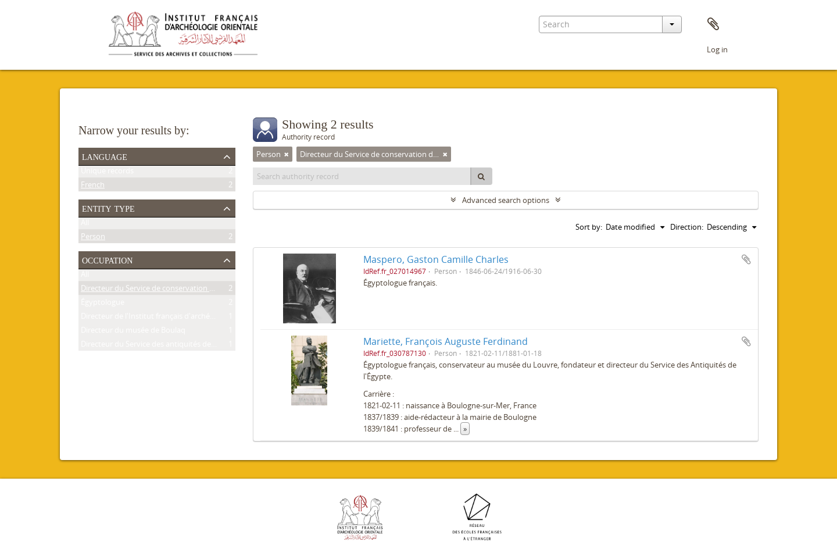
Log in (717, 49)
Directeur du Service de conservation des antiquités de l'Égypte (189, 290)
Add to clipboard (746, 259)
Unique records (107, 172)
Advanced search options (505, 200)
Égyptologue (102, 304)
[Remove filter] (286, 154)
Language (104, 155)
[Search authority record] (362, 176)
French (93, 186)
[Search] (481, 176)
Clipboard (713, 24)
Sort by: (588, 227)
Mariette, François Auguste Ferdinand (445, 341)
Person (93, 238)
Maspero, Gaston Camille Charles (436, 259)
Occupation (107, 259)
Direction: (686, 227)
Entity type (108, 207)
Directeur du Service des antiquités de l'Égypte (160, 346)
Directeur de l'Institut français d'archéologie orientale (172, 318)
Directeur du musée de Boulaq (133, 332)
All (85, 224)
